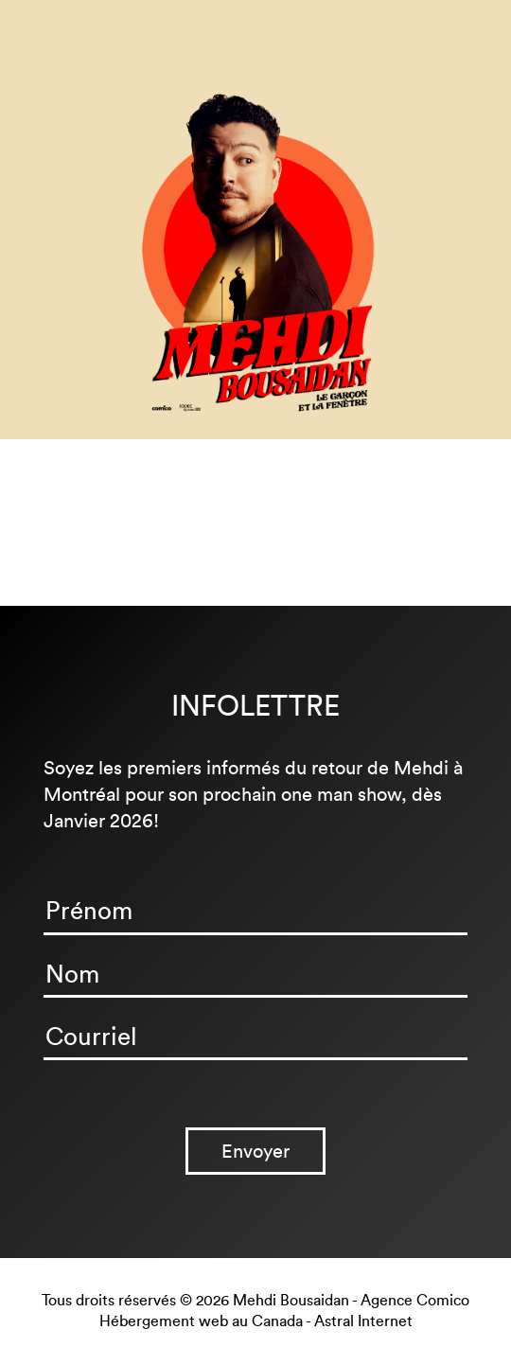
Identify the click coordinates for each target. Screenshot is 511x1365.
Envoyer (255, 1151)
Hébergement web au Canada (201, 1321)
